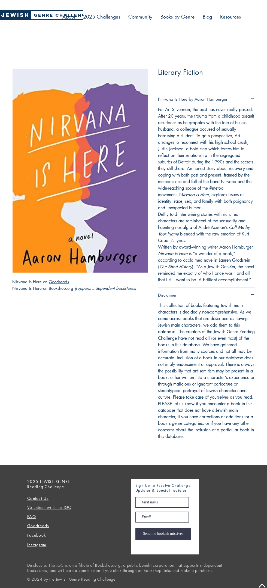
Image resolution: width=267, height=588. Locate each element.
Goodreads (59, 281)
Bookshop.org (61, 288)
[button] (230, 16)
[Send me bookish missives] (163, 534)
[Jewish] (15, 15)
